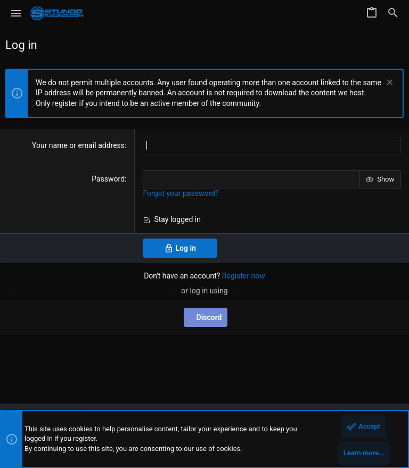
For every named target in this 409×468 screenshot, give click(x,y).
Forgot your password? (180, 193)
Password (108, 179)
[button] (16, 13)
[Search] (393, 13)
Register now (243, 276)
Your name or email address (78, 145)
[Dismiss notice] (388, 83)
